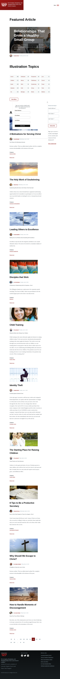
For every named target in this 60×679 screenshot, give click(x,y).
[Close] (47, 102)
